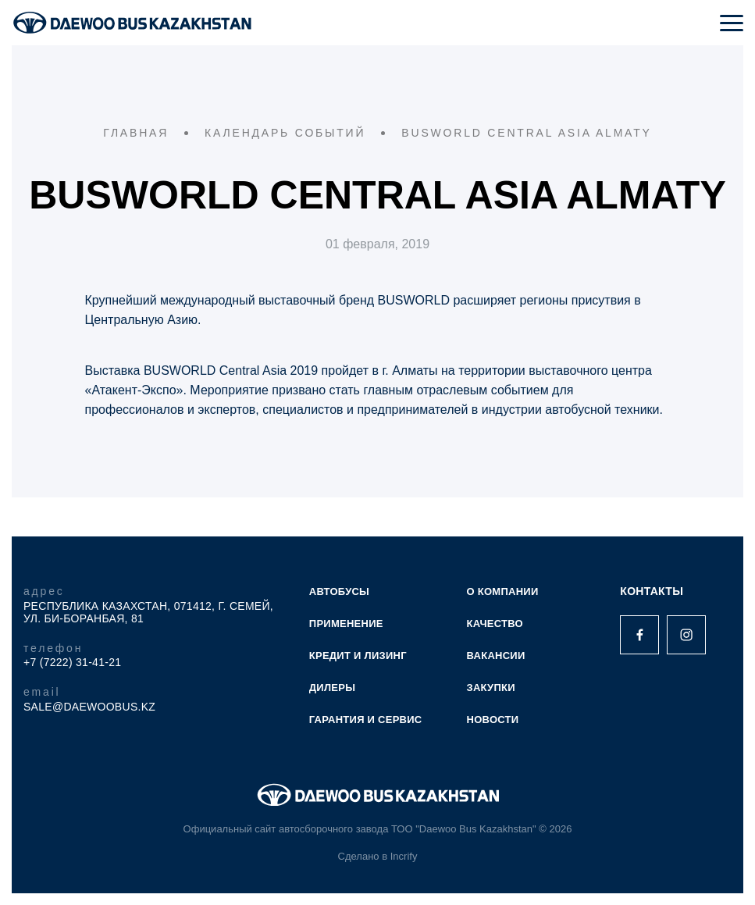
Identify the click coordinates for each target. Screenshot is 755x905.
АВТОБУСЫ (339, 591)
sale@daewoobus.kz (89, 706)
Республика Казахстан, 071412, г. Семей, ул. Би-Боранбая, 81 (148, 612)
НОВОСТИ (493, 719)
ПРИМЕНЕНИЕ (346, 623)
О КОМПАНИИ (503, 591)
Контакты (651, 591)
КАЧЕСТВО (495, 623)
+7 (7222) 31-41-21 (72, 662)
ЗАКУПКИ (491, 687)
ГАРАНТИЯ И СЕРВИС (365, 719)
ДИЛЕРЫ (332, 687)
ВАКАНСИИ (496, 655)
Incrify (404, 856)
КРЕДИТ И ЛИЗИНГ (358, 655)
